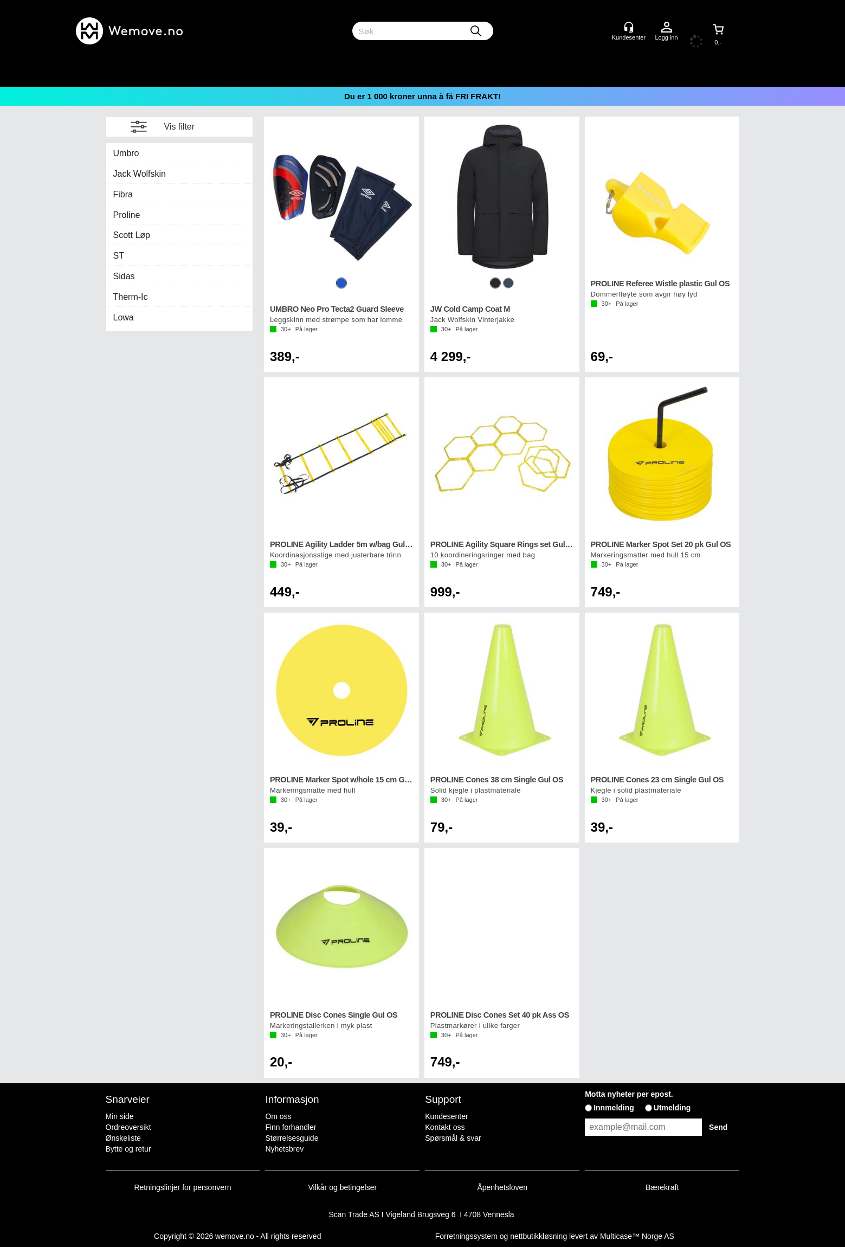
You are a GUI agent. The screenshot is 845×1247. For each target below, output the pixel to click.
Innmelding (614, 1107)
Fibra (123, 194)
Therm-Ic (130, 296)
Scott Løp (131, 235)
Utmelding (672, 1107)
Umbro (126, 153)
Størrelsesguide (291, 1138)
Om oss (278, 1116)
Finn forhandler (290, 1127)
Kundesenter (446, 1116)
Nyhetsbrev (284, 1149)
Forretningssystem (466, 1236)
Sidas (124, 276)
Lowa (123, 317)
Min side (120, 1116)
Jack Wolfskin (139, 173)
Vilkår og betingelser (342, 1187)
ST (118, 255)
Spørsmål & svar (453, 1138)
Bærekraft (662, 1187)
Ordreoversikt (128, 1127)
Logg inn (666, 28)
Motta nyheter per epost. (629, 1094)
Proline (126, 215)
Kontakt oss (445, 1127)
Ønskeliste (123, 1138)
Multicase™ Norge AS (637, 1236)
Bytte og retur (128, 1149)
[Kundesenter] (628, 27)
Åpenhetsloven (502, 1187)
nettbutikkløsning (538, 1236)
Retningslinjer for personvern (183, 1187)
